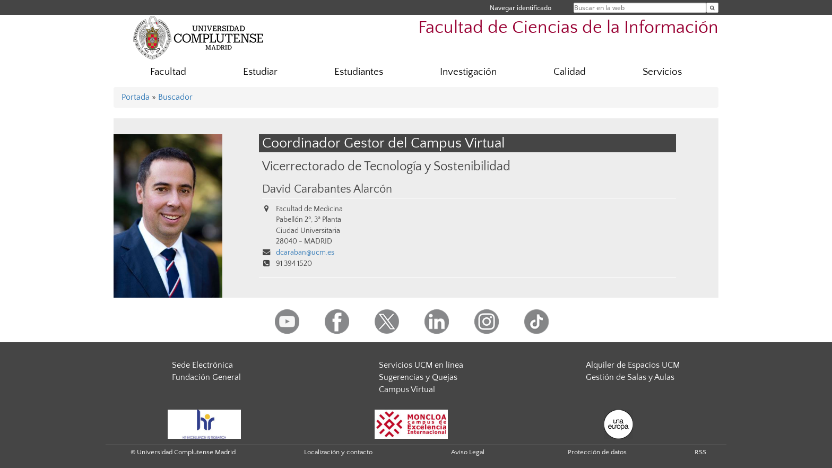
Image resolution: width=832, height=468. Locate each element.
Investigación (468, 71)
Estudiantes (358, 71)
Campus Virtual (407, 389)
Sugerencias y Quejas (418, 377)
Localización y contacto (338, 452)
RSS (700, 452)
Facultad (168, 71)
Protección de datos (597, 452)
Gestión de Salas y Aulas (630, 377)
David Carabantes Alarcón (327, 189)
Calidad (569, 71)
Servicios (662, 71)
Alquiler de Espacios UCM (633, 365)
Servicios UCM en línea (421, 365)
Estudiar (260, 71)
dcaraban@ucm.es (305, 252)
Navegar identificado (520, 7)
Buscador (175, 97)
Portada (136, 97)
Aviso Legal (467, 452)
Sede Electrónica (202, 365)
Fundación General (206, 377)
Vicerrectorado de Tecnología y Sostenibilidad (386, 166)
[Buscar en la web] (712, 8)
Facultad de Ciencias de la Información (568, 28)
